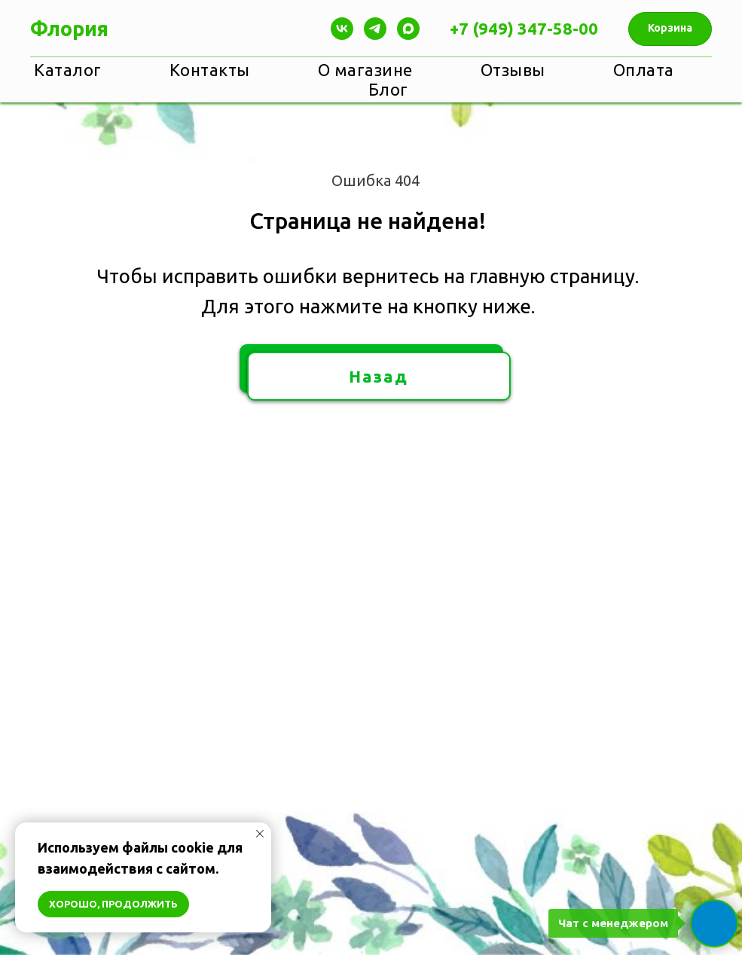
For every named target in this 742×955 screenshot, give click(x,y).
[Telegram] (375, 28)
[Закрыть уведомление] (259, 833)
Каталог (68, 69)
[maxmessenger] (408, 28)
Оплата (643, 69)
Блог (388, 89)
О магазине (365, 69)
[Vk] (342, 28)
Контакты (209, 69)
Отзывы (513, 69)
